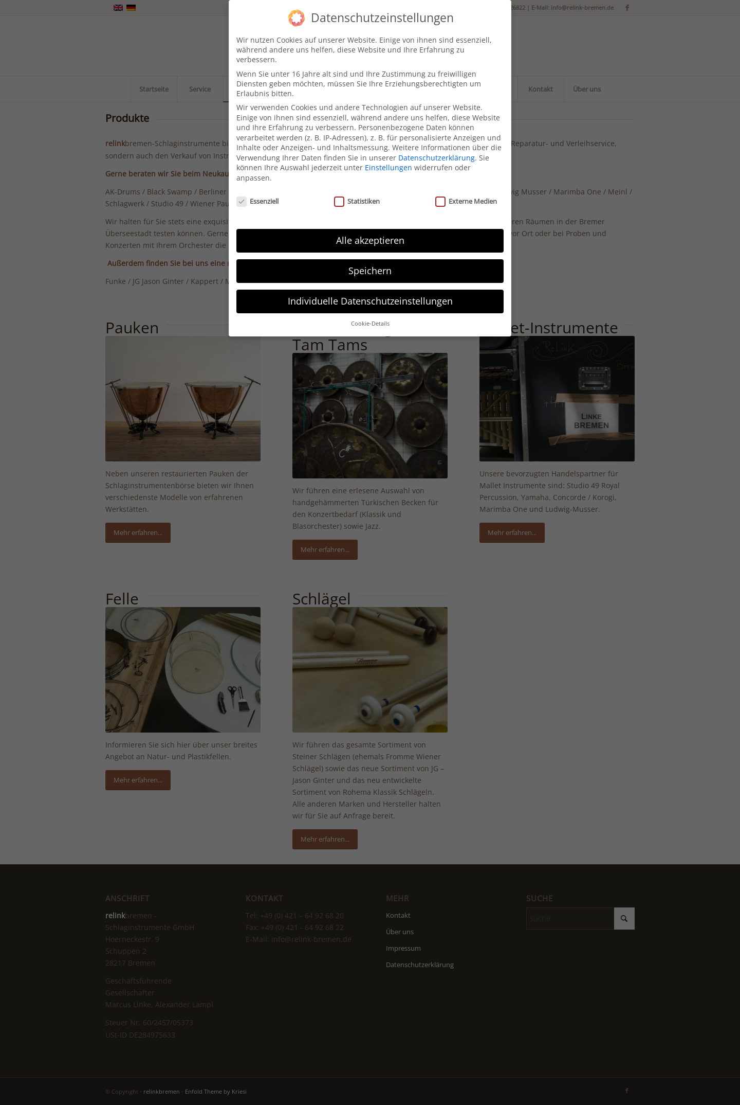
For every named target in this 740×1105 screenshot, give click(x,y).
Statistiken (357, 191)
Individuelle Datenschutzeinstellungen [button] (370, 291)
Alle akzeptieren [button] (370, 230)
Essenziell (257, 191)
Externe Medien (466, 191)
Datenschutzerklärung (436, 148)
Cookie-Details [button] (370, 313)
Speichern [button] (370, 261)
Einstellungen (388, 158)
